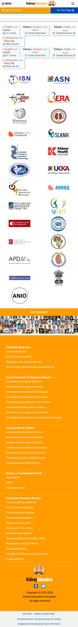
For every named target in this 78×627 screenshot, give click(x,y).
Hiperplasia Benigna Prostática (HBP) (26, 538)
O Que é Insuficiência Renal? (21, 502)
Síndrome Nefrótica (16, 548)
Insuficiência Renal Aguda (20, 507)
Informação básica (16, 351)
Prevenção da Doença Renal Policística (27, 397)
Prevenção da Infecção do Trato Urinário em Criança (34, 417)
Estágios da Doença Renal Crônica (24, 442)
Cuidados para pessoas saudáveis (24, 381)
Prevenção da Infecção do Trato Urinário (27, 412)
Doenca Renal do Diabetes (20, 512)
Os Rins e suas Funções (18, 356)
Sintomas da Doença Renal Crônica (24, 437)
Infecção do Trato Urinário (20, 528)
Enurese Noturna (15, 559)
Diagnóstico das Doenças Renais (23, 361)
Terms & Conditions (44, 614)
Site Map (27, 614)
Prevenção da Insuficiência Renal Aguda (27, 391)
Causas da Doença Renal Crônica (23, 432)
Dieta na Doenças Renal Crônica (23, 463)
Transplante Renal (15, 487)
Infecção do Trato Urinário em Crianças (27, 553)
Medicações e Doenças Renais (22, 543)
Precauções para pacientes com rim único (28, 402)
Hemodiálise (12, 477)
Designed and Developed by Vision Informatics (39, 624)
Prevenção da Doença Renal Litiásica (25, 407)
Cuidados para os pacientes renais (24, 386)
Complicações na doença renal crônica (26, 447)
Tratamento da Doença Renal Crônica (26, 457)
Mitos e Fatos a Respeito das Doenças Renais (30, 367)
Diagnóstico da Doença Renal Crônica (26, 452)
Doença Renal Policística (19, 517)
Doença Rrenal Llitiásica (19, 533)
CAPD (9, 482)
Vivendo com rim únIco (18, 523)
